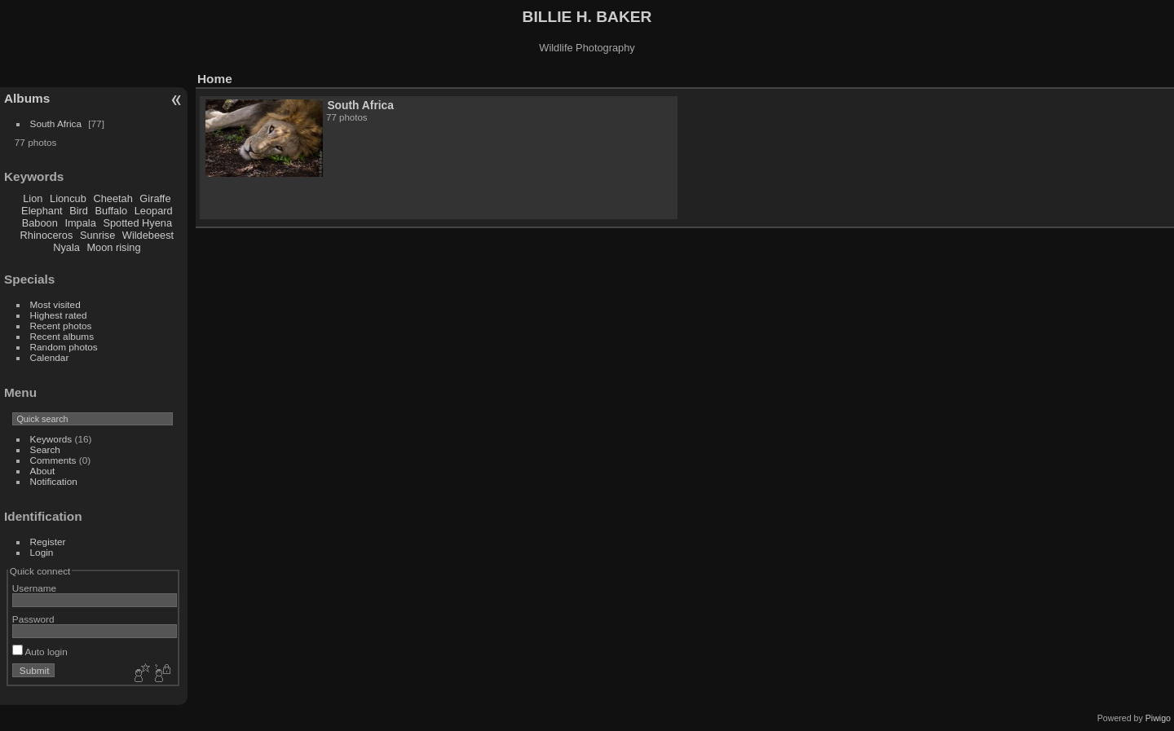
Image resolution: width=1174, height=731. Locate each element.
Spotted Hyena (137, 223)
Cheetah (112, 198)
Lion (32, 198)
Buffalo (111, 211)
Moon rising (113, 247)
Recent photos (61, 325)
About (42, 470)
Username (34, 588)
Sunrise (97, 235)
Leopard (154, 211)
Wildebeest (148, 235)
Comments (53, 460)
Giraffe (154, 198)
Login (42, 552)
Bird (78, 211)
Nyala (66, 247)
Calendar (49, 357)
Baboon (40, 223)
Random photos (64, 346)
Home (214, 79)
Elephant (42, 211)
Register (48, 541)
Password (33, 619)
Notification (53, 481)
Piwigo (1158, 718)
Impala (79, 223)
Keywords (51, 439)
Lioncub (68, 198)
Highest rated (58, 315)
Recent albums (62, 336)
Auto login (40, 651)
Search (45, 449)
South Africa (56, 123)
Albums (27, 98)
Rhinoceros (46, 235)
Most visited (55, 304)
